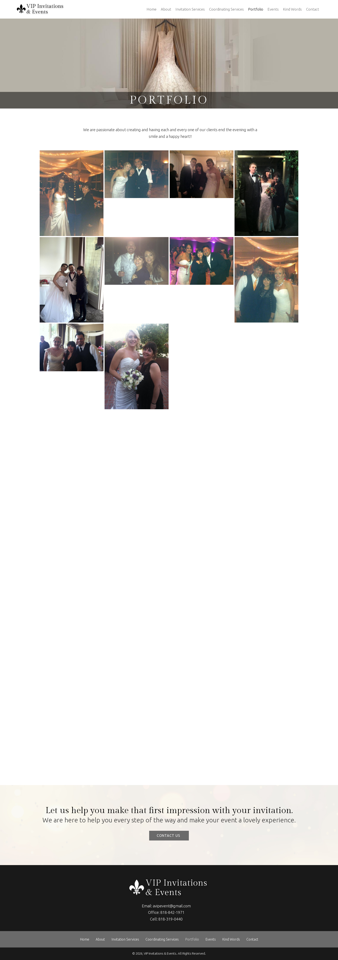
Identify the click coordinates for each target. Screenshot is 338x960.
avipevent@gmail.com (172, 906)
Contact (312, 9)
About (166, 9)
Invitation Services (190, 9)
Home (151, 9)
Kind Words (292, 9)
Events (273, 9)
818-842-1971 (172, 912)
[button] (169, 835)
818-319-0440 (170, 919)
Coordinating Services (226, 9)
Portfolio (255, 9)
